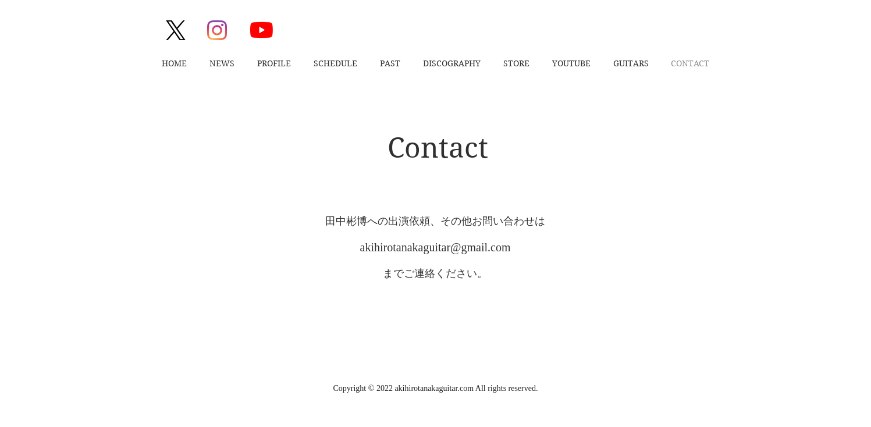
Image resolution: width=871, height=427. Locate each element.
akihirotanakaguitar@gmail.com (435, 247)
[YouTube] (261, 30)
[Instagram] (217, 30)
